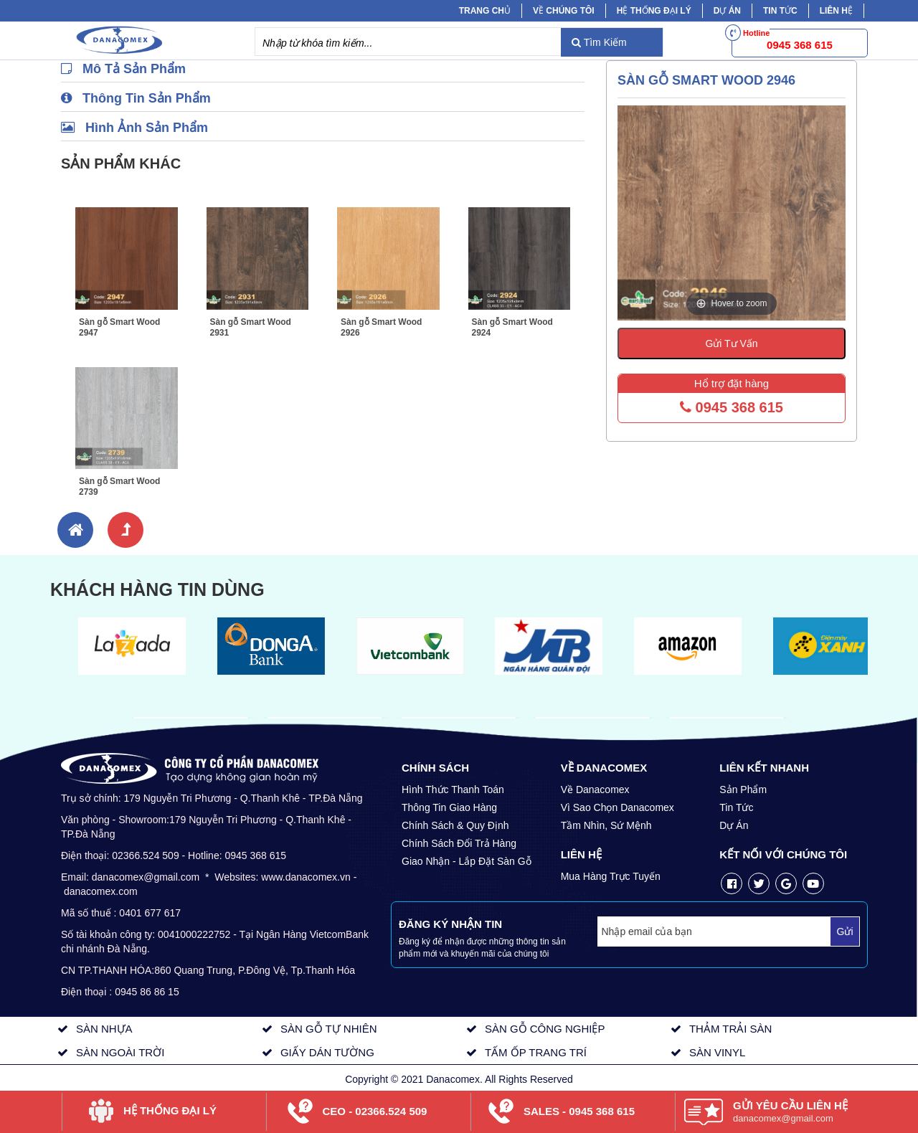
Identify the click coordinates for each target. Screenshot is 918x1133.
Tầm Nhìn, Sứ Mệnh (606, 825)
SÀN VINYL (717, 1052)
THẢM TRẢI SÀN (730, 1029)
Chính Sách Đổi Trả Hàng (459, 843)
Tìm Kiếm (599, 42)
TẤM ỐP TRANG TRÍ (536, 1052)
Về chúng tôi (564, 11)
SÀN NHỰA (104, 1029)
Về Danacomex (595, 789)
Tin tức (780, 11)
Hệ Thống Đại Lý (654, 11)
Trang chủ (485, 11)
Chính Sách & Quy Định (455, 825)
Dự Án (727, 11)
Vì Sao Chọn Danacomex (617, 807)
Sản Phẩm (743, 789)
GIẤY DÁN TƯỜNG (327, 1052)
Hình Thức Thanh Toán (453, 789)
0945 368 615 (731, 407)
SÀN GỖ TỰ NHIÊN (328, 1029)
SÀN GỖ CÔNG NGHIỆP (545, 1029)
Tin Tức (736, 807)
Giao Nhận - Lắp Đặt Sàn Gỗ (466, 861)
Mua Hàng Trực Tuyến (611, 876)
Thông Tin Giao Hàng (449, 807)
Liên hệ (836, 11)
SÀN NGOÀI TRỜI (120, 1052)
